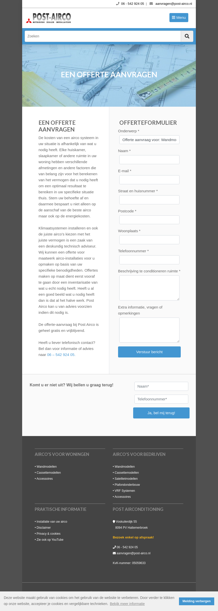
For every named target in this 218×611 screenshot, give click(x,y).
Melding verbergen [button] (197, 601)
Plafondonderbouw (127, 484)
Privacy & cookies (49, 533)
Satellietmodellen (126, 478)
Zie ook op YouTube (50, 539)
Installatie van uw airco (52, 521)
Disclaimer (44, 527)
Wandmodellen (47, 466)
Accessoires (45, 478)
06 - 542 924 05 (127, 547)
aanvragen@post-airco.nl (133, 553)
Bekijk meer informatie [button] (127, 604)
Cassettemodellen (49, 472)
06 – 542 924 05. (61, 354)
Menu (180, 17)
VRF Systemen (125, 491)
